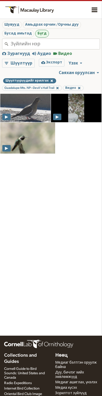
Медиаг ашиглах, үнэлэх (76, 382)
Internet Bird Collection (22, 388)
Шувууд (11, 24)
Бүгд (42, 33)
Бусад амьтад (18, 33)
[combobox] (55, 44)
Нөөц (61, 355)
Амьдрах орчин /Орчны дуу (52, 24)
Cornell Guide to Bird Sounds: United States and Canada (24, 373)
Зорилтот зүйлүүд (71, 393)
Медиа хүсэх (66, 388)
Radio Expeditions (18, 383)
